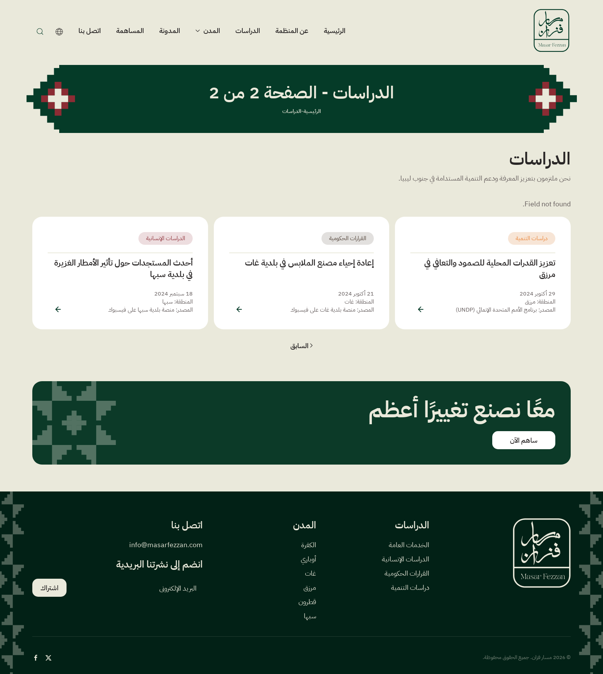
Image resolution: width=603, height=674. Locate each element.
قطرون (307, 601)
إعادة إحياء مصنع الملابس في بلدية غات (309, 262)
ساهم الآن (524, 440)
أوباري (308, 559)
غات (310, 573)
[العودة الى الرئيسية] (551, 30)
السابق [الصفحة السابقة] (301, 345)
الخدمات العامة (409, 545)
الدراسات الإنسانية (165, 238)
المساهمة (130, 30)
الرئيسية (334, 30)
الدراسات (247, 30)
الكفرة (308, 545)
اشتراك (49, 588)
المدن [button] (207, 30)
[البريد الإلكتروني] (137, 588)
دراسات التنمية (532, 238)
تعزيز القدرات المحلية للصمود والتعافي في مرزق (489, 268)
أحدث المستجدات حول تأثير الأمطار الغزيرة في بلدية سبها (123, 268)
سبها (310, 616)
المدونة (169, 30)
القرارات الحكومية (347, 238)
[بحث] (38, 31)
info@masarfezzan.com (166, 545)
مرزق (309, 587)
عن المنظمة (291, 30)
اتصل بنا (89, 30)
